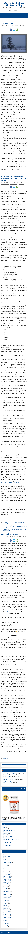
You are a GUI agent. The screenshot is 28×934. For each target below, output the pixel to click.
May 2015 (5, 905)
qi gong (9, 530)
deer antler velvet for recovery (10, 526)
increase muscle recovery (20, 529)
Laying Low (6, 774)
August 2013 (6, 923)
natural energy (4, 530)
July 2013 (5, 925)
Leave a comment (6, 172)
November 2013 (7, 920)
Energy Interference (8, 782)
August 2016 (6, 882)
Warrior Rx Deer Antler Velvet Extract (10, 482)
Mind (4, 834)
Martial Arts (7, 537)
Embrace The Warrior (8, 830)
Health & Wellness (7, 831)
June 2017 (5, 867)
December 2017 (7, 857)
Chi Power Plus (7, 692)
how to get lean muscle (13, 527)
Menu (2, 15)
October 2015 (6, 897)
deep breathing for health (6, 525)
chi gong (14, 522)
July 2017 (5, 865)
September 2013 (7, 922)
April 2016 (5, 888)
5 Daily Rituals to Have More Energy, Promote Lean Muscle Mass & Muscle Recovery (13, 178)
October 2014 (6, 915)
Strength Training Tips (14, 537)
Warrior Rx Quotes (7, 847)
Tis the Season (6, 778)
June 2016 (5, 885)
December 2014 (7, 912)
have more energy (20, 526)
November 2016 (7, 877)
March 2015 (6, 908)
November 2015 (7, 896)
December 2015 (7, 894)
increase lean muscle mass (9, 529)
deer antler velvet (15, 525)
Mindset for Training (8, 836)
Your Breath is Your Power (10, 534)
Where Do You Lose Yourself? (10, 773)
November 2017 (7, 859)
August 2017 (6, 864)
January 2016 (6, 893)
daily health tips (14, 523)
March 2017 (6, 871)
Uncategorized (7, 845)
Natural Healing (7, 837)
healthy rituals (6, 527)
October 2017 (6, 861)
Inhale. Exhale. (6, 776)
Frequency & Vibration (8, 779)
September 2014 (7, 917)
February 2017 (6, 873)
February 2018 (6, 854)
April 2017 (5, 870)
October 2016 (6, 879)
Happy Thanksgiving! (8, 781)
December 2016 (7, 876)
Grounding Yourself (7, 23)
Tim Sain (11, 182)
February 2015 (6, 909)
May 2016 (5, 886)
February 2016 (6, 891)
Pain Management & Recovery (11, 184)
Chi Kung (21, 25)
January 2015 (6, 911)
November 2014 (7, 914)
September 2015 (7, 899)
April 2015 (5, 906)
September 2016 (7, 880)
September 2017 (7, 862)
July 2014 (5, 919)
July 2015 (5, 902)
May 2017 (5, 868)
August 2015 (6, 900)
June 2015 (5, 903)
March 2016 (6, 890)
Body (17, 536)
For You (5, 784)
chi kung (18, 522)
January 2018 (6, 856)
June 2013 (5, 926)
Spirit (4, 841)
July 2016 (5, 883)
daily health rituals (7, 523)
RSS (4, 770)
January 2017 (6, 874)
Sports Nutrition (21, 184)
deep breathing (21, 523)
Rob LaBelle (14, 25)
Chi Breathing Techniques (12, 611)
